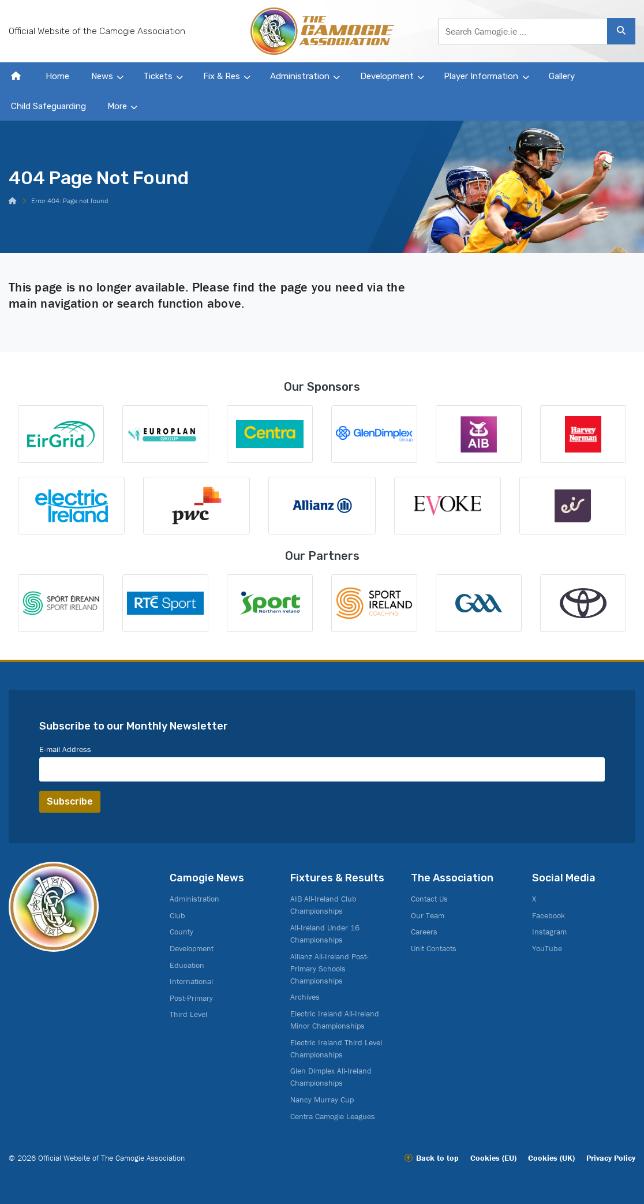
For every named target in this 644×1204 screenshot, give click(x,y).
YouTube (547, 948)
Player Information (481, 76)
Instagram (549, 931)
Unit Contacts (433, 948)
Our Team (427, 915)
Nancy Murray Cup (322, 1099)
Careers (424, 931)
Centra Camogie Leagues (332, 1116)
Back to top (437, 1158)
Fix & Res (221, 76)
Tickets (158, 76)
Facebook (548, 915)
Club (177, 915)
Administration (300, 76)
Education (187, 965)
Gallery (562, 76)
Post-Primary (191, 998)
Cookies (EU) (493, 1158)
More (117, 106)
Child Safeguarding (48, 106)
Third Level (188, 1014)
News (102, 76)
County (181, 931)
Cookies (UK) (551, 1158)
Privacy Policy (610, 1158)
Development (387, 76)
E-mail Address (65, 749)
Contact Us (429, 898)
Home (57, 76)
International (191, 981)
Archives (305, 997)
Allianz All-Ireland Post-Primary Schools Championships (329, 968)
